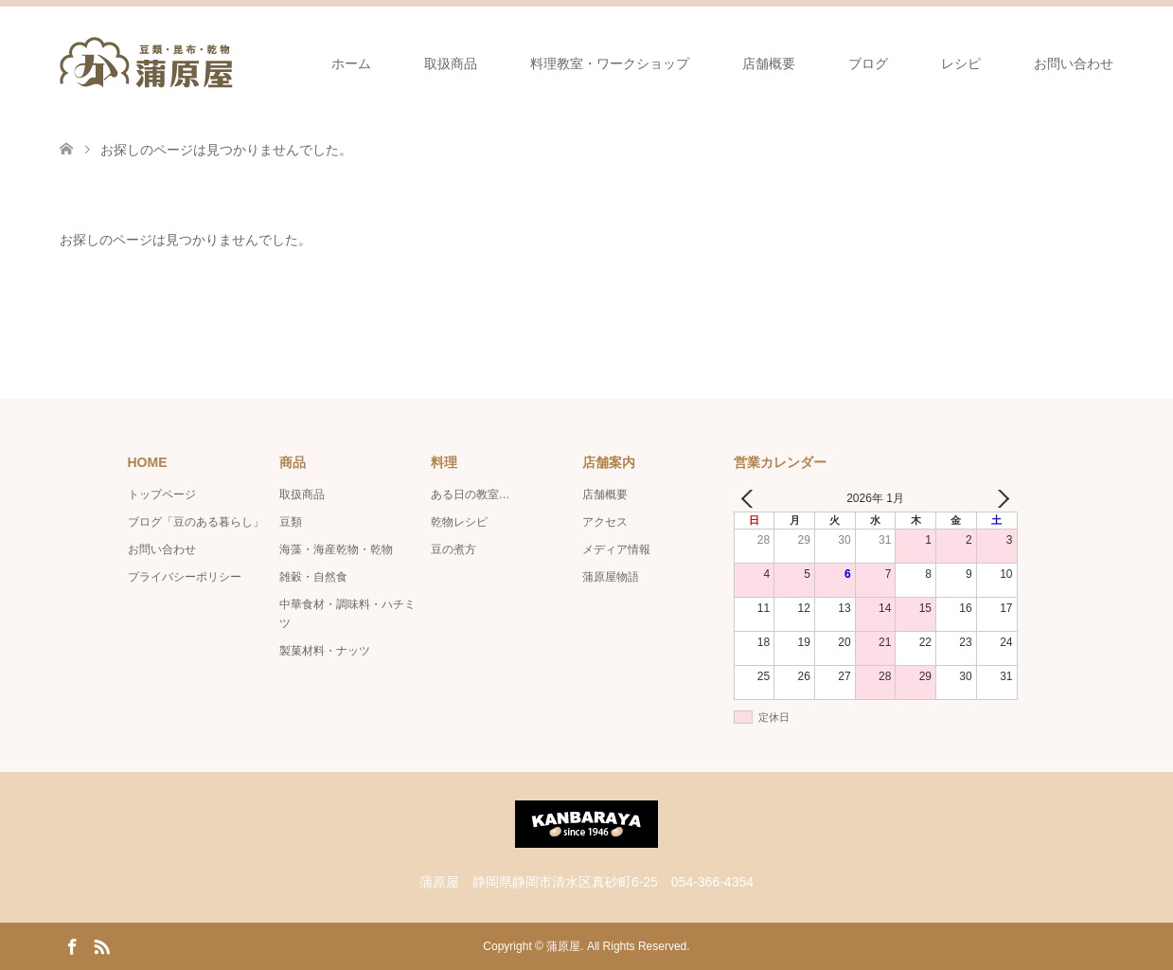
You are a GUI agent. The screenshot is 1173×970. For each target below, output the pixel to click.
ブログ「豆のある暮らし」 (196, 522)
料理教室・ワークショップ (609, 63)
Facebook (72, 945)
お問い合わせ (1073, 63)
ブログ (868, 63)
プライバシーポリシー (184, 577)
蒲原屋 (563, 946)
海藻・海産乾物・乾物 (336, 549)
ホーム (351, 63)
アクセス (605, 522)
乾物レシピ (459, 522)
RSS (101, 945)
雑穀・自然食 (313, 577)
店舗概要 (768, 63)
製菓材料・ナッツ (324, 650)
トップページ (162, 494)
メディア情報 (616, 549)
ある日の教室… (470, 494)
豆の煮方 (453, 549)
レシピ (961, 63)
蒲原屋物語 (610, 577)
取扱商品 (450, 63)
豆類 (290, 522)
